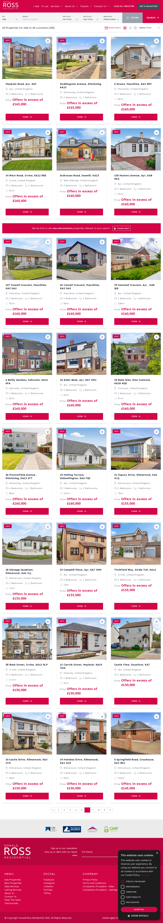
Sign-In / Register (124, 6)
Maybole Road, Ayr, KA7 (21, 84)
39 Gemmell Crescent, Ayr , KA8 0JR (134, 286)
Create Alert (121, 228)
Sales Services (11, 886)
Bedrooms (108, 16)
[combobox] (41, 19)
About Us (71, 6)
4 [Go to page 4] (75, 810)
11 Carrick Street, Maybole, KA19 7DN (81, 666)
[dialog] (139, 885)
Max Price (87, 16)
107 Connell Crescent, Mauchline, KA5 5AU (26, 286)
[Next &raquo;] (110, 810)
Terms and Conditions (94, 883)
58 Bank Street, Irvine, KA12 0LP (27, 664)
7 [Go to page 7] (93, 810)
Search (153, 17)
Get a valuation (148, 6)
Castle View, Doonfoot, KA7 (132, 664)
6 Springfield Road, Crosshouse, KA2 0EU (134, 761)
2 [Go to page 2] (64, 810)
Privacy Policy (90, 879)
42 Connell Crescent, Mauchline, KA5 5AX (80, 286)
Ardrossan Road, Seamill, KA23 (79, 175)
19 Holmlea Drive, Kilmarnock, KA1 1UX (79, 761)
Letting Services (12, 889)
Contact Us (102, 6)
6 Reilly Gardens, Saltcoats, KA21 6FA (27, 381)
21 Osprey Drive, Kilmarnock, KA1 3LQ (135, 476)
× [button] (157, 853)
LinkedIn (48, 886)
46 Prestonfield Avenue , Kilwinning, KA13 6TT (21, 476)
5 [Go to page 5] (81, 810)
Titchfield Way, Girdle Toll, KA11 (135, 569)
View (27, 117)
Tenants (86, 6)
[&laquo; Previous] (53, 810)
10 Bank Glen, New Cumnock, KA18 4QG (132, 381)
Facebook (49, 879)
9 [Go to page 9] (104, 810)
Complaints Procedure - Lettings (100, 889)
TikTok (47, 893)
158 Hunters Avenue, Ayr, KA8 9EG (133, 177)
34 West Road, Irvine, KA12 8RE (26, 175)
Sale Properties (12, 879)
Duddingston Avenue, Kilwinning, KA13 (81, 85)
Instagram (49, 883)
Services (57, 6)
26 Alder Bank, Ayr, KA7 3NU (78, 379)
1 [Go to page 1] (58, 810)
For (3, 16)
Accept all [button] (139, 909)
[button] (139, 915)
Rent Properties (12, 883)
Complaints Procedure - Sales (98, 886)
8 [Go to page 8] (98, 810)
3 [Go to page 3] (70, 810)
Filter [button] (132, 17)
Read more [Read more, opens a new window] (145, 875)
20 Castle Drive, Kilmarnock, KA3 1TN (26, 761)
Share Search (113, 28)
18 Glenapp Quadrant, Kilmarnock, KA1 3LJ (19, 571)
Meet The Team (12, 900)
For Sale (34, 6)
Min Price (66, 16)
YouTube (48, 889)
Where (25, 16)
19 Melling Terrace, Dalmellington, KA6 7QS (75, 476)
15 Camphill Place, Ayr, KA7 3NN (81, 569)
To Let (44, 6)
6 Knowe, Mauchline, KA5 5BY (133, 84)
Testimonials (11, 903)
